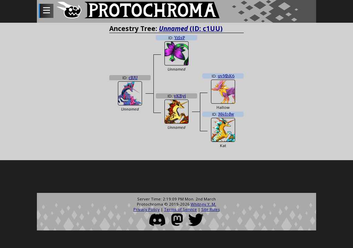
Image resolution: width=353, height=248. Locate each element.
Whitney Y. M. (203, 204)
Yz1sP (179, 37)
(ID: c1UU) (191, 28)
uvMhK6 (226, 76)
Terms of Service (180, 209)
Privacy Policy (146, 209)
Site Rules (210, 209)
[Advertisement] (176, 177)
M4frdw (226, 114)
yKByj (180, 96)
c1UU (133, 77)
